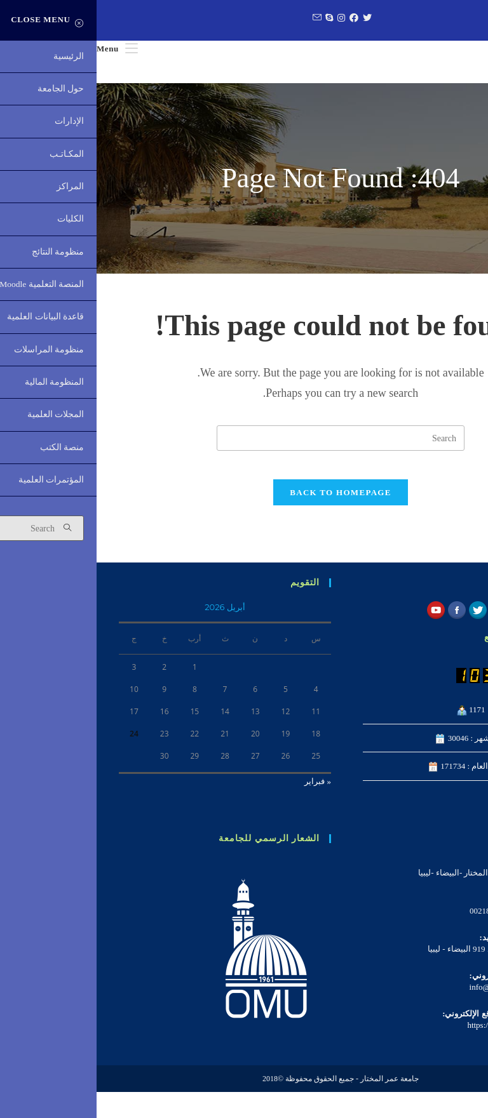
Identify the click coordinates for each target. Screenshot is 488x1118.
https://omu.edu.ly (400, 1051)
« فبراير (221, 807)
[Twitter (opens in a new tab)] (269, 18)
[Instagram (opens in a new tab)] (243, 18)
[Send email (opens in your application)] (218, 18)
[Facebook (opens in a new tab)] (255, 18)
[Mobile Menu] (20, 49)
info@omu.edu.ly (402, 1013)
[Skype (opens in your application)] (231, 18)
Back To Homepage (243, 518)
